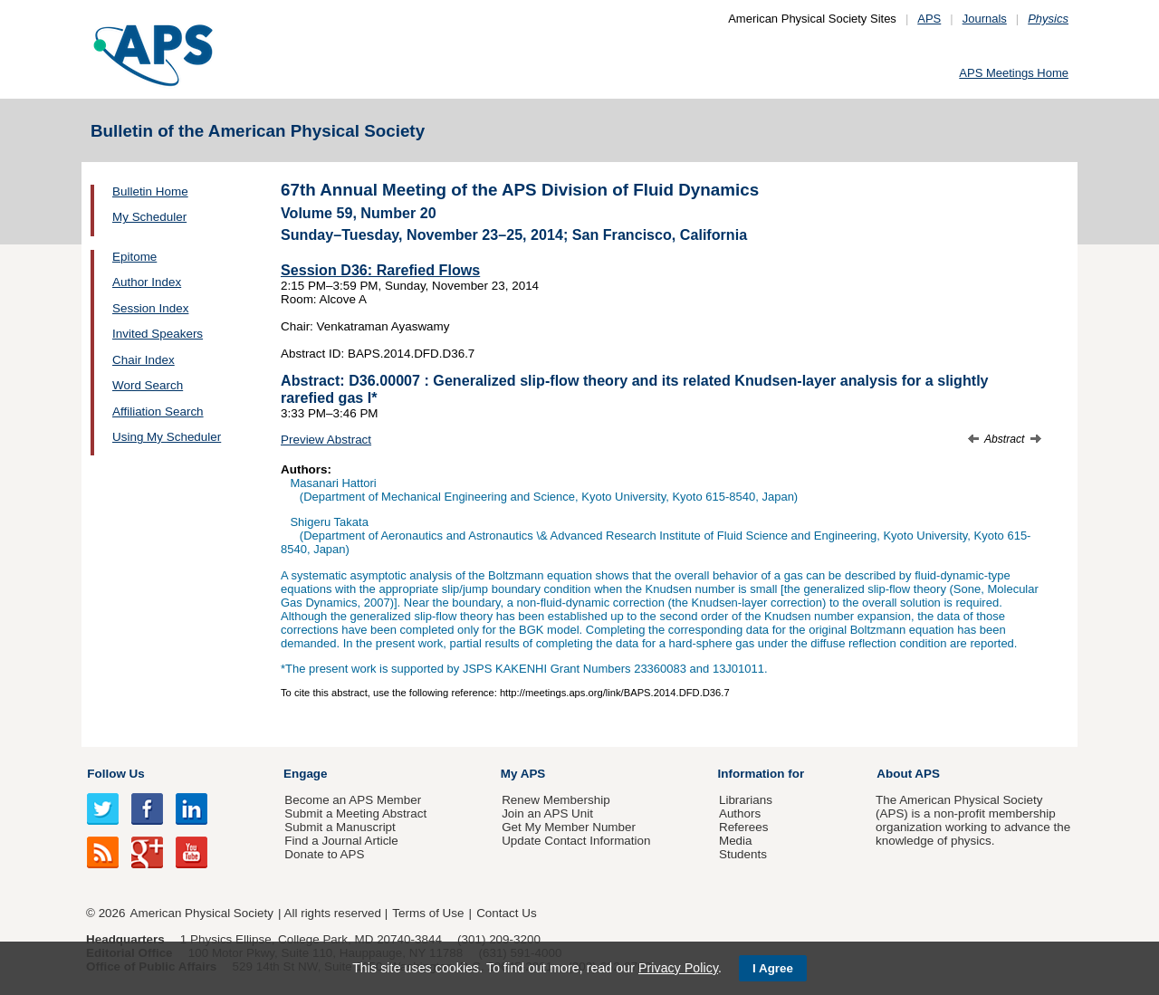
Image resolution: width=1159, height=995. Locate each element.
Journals (985, 18)
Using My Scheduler (166, 437)
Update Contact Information (576, 840)
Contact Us (506, 913)
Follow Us (115, 773)
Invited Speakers (157, 333)
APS (929, 18)
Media (735, 840)
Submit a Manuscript (339, 827)
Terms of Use (428, 913)
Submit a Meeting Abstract (355, 813)
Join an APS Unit (547, 813)
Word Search (147, 385)
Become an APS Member (352, 800)
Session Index (150, 308)
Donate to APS (324, 854)
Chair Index (143, 360)
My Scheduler (149, 217)
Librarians (745, 800)
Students (743, 854)
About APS (908, 773)
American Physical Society (201, 913)
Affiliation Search (158, 411)
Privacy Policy (678, 968)
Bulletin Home (150, 191)
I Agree (772, 968)
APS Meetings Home (1013, 73)
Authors (740, 813)
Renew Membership (556, 800)
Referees (744, 827)
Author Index (146, 282)
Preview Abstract (326, 439)
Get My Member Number (569, 827)
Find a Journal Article (341, 840)
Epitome (134, 256)
